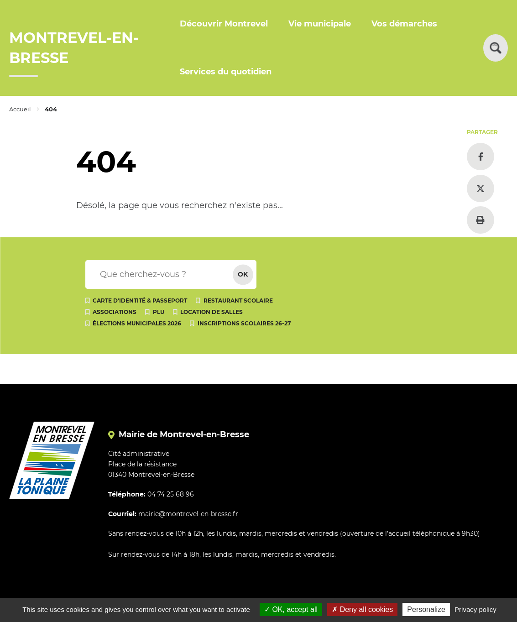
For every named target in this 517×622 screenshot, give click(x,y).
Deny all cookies (362, 609)
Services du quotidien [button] (226, 72)
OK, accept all (291, 609)
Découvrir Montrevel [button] (224, 24)
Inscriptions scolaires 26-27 (244, 323)
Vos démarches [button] (404, 24)
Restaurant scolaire (238, 300)
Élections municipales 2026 (137, 323)
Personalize (426, 609)
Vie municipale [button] (319, 24)
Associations (114, 311)
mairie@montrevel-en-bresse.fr (188, 514)
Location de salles (211, 311)
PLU (158, 311)
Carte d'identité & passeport (140, 300)
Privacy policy (475, 609)
